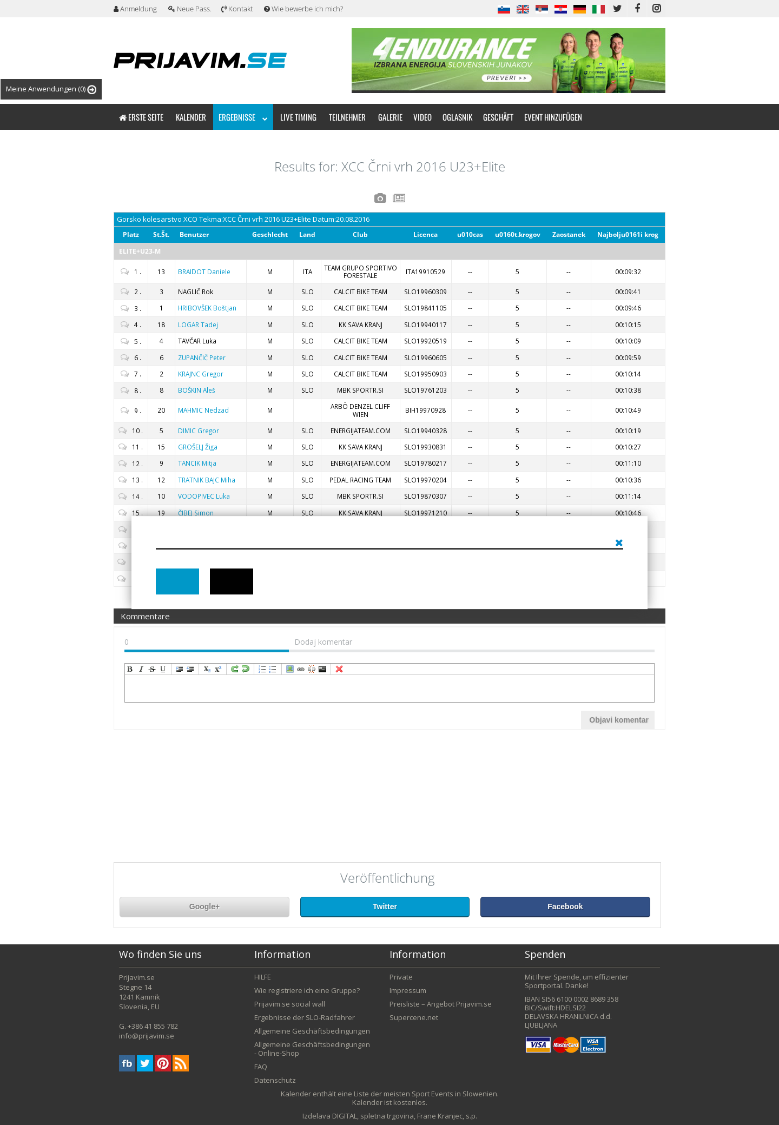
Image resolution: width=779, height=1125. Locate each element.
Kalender (191, 117)
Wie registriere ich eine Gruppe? (307, 990)
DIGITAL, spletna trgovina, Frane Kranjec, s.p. (404, 1116)
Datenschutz (275, 1080)
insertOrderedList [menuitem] (262, 669)
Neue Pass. (190, 9)
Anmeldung (135, 9)
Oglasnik (457, 117)
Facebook (565, 906)
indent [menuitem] (179, 669)
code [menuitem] (322, 669)
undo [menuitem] (245, 669)
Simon (196, 512)
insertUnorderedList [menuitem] (273, 669)
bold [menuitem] (130, 669)
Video (422, 117)
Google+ (204, 906)
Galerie (390, 117)
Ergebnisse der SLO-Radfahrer (304, 1017)
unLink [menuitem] (311, 669)
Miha (206, 479)
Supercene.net (414, 1017)
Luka (204, 496)
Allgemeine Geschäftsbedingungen (312, 1031)
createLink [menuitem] (300, 669)
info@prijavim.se (146, 1036)
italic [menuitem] (141, 669)
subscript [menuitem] (207, 669)
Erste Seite (141, 117)
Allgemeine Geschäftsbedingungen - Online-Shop (312, 1049)
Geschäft (498, 117)
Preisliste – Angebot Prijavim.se (441, 1004)
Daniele (204, 271)
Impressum (408, 990)
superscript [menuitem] (218, 669)
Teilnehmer (347, 117)
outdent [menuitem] (190, 669)
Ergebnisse (243, 117)
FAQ (260, 1066)
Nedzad (203, 410)
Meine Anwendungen (51, 89)
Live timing (298, 117)
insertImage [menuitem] (290, 669)
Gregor (200, 373)
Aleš (196, 390)
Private (401, 977)
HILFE (262, 977)
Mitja (197, 463)
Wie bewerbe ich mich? (303, 9)
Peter (202, 357)
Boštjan (207, 307)
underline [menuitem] (162, 669)
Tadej (198, 324)
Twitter (385, 906)
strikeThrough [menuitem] (152, 669)
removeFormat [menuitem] (339, 669)
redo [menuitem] (234, 669)
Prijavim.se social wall (289, 1004)
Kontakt (237, 9)
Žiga (197, 446)
